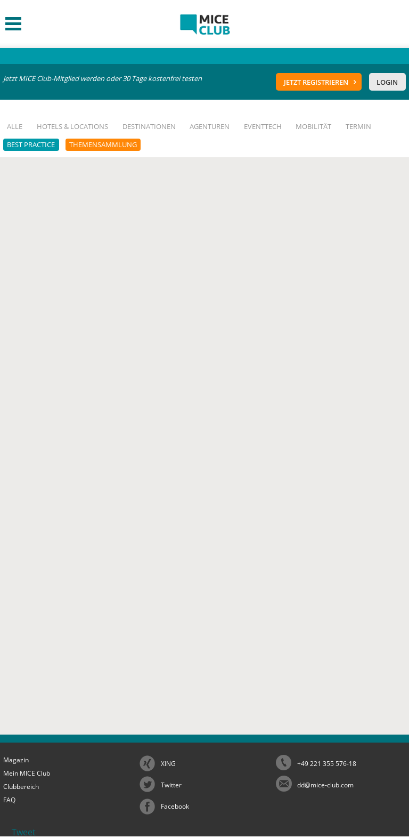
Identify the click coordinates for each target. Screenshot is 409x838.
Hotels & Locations (72, 126)
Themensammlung (103, 144)
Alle (14, 126)
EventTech (263, 126)
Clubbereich (21, 786)
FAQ (9, 799)
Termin (358, 126)
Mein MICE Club (26, 773)
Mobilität (313, 126)
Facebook (175, 806)
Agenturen (210, 126)
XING (168, 763)
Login (387, 82)
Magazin (16, 759)
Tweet (24, 832)
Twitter (171, 784)
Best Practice (31, 144)
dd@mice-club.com (325, 784)
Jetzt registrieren (316, 82)
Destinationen (149, 126)
